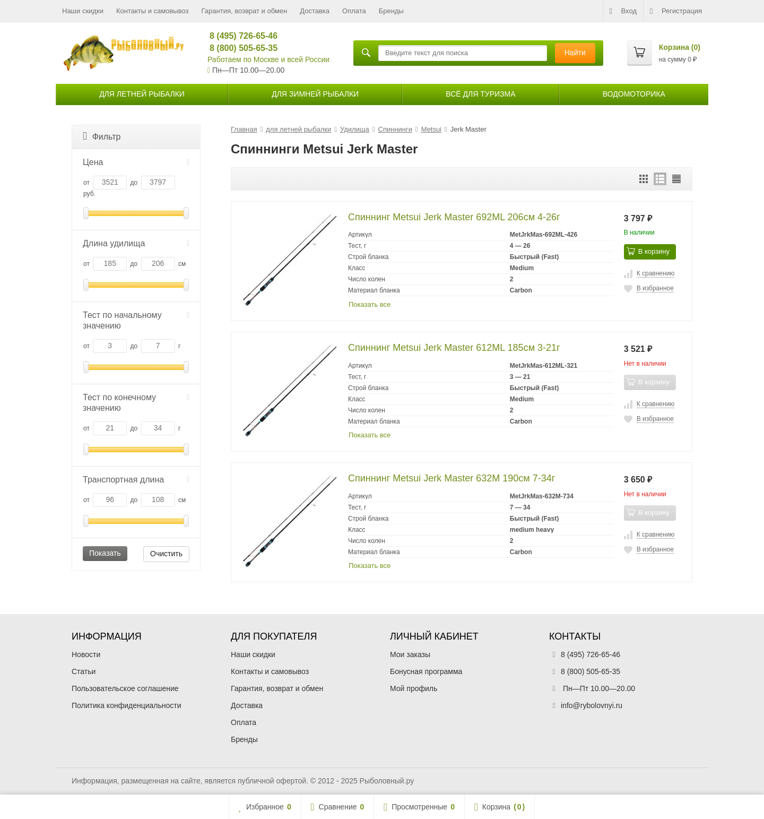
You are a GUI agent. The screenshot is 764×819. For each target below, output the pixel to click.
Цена (136, 162)
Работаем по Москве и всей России (268, 59)
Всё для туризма (480, 94)
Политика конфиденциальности (126, 705)
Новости (86, 654)
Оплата (354, 11)
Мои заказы (410, 654)
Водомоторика (634, 94)
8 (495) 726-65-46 (239, 35)
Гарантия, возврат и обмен (245, 11)
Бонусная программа (426, 671)
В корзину (648, 251)
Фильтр (101, 136)
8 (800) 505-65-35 (239, 48)
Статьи (84, 671)
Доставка (314, 11)
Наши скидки (82, 11)
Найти (575, 52)
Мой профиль (413, 688)
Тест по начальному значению (136, 320)
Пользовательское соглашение (125, 688)
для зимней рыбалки (315, 94)
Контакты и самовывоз (152, 11)
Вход (623, 11)
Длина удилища (136, 243)
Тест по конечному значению (136, 402)
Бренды (391, 11)
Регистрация (676, 11)
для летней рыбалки (142, 94)
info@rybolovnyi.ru (591, 705)
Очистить (166, 553)
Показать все (369, 304)
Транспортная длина (136, 479)
